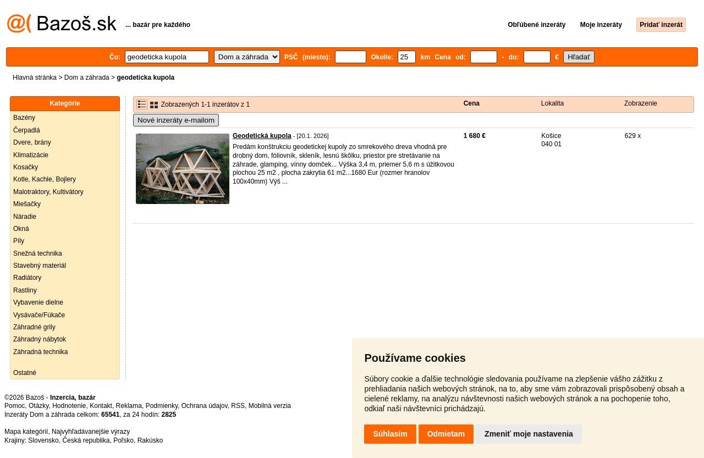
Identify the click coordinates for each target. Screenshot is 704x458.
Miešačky (27, 204)
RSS (238, 406)
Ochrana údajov (205, 406)
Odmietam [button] (446, 433)
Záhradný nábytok (39, 339)
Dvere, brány (32, 142)
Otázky (38, 406)
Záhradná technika (40, 352)
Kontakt (101, 406)
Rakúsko (150, 440)
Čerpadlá (26, 130)
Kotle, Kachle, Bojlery (44, 179)
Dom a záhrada (86, 77)
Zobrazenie (640, 103)
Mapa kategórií (26, 431)
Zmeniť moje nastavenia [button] (529, 433)
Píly (18, 241)
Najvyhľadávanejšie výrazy (91, 431)
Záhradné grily (34, 327)
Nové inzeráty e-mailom (176, 120)
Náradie (24, 216)
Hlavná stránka (35, 77)
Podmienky (162, 406)
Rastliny (25, 290)
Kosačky (25, 167)
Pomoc (14, 406)
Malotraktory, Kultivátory (48, 192)
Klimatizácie (30, 155)
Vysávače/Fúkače (39, 315)
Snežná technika (37, 253)
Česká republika (85, 440)
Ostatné (24, 373)
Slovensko (43, 440)
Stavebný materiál (39, 265)
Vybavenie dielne (38, 302)
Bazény (24, 118)
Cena (472, 103)
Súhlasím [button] (390, 433)
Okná (21, 229)
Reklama (129, 406)
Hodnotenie (69, 406)
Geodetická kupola (262, 136)
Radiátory (27, 278)
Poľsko (123, 440)
